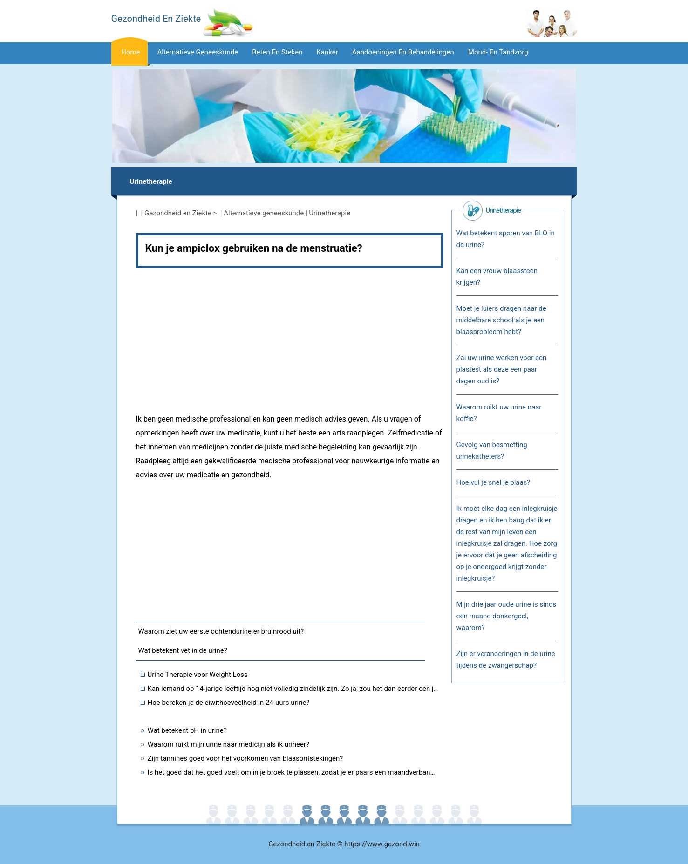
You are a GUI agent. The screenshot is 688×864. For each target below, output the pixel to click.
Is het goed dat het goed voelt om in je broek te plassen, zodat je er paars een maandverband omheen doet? (293, 772)
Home (130, 52)
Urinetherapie (151, 181)
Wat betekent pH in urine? (187, 730)
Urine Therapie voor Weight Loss (198, 674)
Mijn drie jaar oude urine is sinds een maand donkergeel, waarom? (506, 616)
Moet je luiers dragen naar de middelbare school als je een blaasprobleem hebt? (501, 320)
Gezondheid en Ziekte (177, 213)
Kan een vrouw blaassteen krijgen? (497, 277)
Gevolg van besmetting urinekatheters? (491, 451)
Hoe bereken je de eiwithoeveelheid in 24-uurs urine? (229, 702)
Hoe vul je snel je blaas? (493, 482)
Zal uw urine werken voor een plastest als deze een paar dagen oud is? (501, 369)
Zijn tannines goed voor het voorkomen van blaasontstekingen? (245, 758)
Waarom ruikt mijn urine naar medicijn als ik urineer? (229, 744)
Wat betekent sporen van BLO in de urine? (505, 239)
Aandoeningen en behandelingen (403, 52)
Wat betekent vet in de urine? (182, 650)
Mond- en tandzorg (498, 52)
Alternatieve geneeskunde (197, 52)
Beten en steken (277, 52)
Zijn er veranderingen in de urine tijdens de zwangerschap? (505, 660)
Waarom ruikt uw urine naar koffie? (499, 413)
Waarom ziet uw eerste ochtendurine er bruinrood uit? (221, 631)
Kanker (327, 52)
